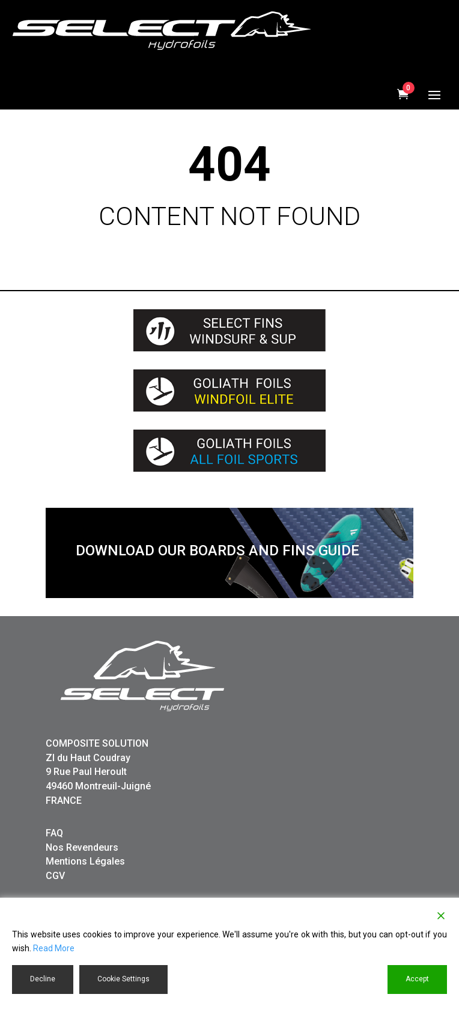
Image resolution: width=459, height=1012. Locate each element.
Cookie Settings (123, 979)
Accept (417, 979)
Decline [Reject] (42, 979)
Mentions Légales (85, 861)
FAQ (54, 833)
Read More (53, 948)
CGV (55, 875)
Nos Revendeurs (82, 847)
